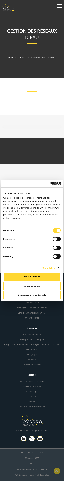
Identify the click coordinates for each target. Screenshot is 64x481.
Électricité (32, 401)
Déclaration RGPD (32, 458)
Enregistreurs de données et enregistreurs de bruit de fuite (32, 344)
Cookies (32, 463)
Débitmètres (32, 349)
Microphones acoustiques (32, 339)
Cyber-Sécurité (32, 317)
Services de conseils (32, 364)
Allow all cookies (32, 276)
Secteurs (12, 57)
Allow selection (32, 286)
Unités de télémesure (32, 334)
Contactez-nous (32, 302)
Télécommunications (32, 386)
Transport (32, 396)
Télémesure (32, 359)
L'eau (21, 57)
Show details (48, 268)
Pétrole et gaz (32, 391)
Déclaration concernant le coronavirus (31, 469)
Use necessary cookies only (32, 295)
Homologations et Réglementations (32, 307)
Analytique (32, 354)
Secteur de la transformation (32, 406)
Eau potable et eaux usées (32, 381)
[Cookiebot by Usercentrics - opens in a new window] (48, 183)
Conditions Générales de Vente (32, 312)
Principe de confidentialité (32, 452)
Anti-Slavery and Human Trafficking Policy (32, 475)
